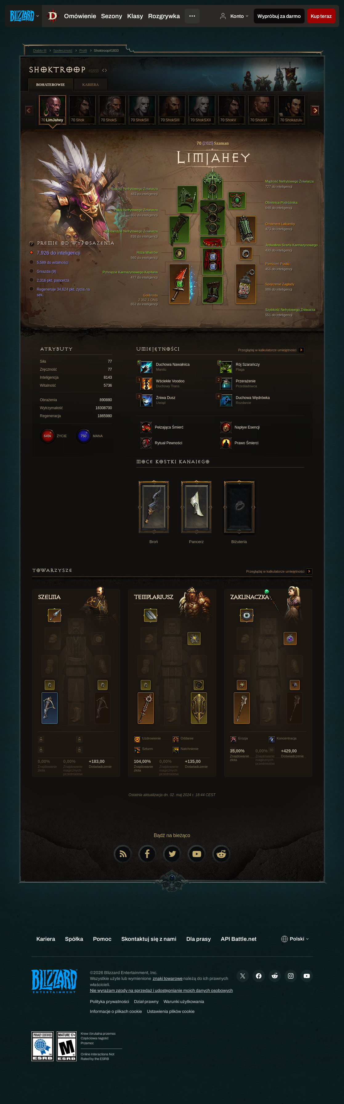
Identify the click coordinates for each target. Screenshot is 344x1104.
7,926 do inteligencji (55, 253)
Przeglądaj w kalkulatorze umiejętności (271, 350)
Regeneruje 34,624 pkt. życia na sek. (60, 292)
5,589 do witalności (49, 262)
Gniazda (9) (43, 271)
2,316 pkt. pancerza (50, 280)
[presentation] (23, 16)
